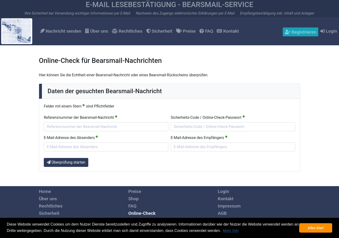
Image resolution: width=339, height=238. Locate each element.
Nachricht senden (60, 31)
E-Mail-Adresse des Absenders (71, 137)
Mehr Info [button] (231, 231)
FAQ (206, 31)
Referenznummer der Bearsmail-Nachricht (80, 117)
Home (45, 191)
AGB (222, 213)
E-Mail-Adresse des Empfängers (199, 137)
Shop (133, 198)
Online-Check (142, 213)
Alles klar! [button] (316, 228)
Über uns (96, 31)
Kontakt (228, 31)
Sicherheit (159, 31)
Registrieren (300, 32)
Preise (186, 31)
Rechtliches (127, 31)
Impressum (229, 206)
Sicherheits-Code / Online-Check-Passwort (208, 117)
